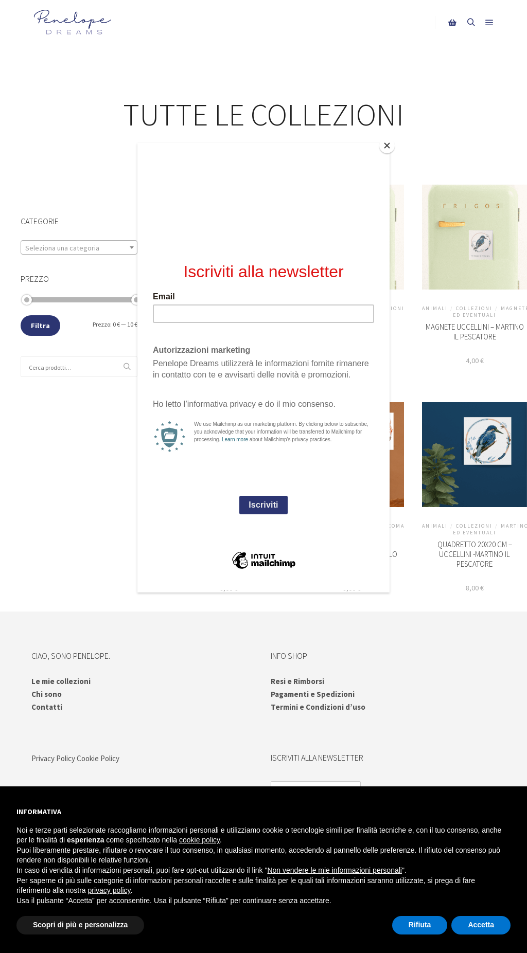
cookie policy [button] (199, 840)
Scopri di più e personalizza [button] (80, 925)
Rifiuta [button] (420, 925)
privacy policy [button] (109, 890)
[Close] (387, 145)
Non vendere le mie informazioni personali (334, 870)
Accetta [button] (481, 925)
